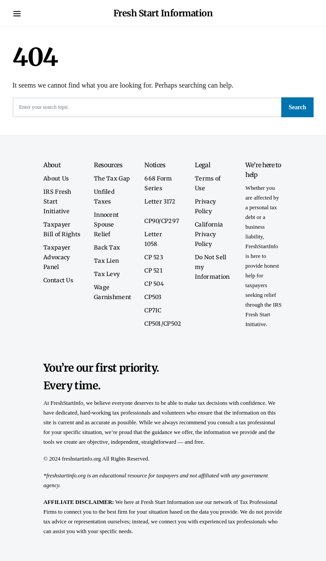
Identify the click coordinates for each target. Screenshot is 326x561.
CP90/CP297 (161, 220)
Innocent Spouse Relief (106, 224)
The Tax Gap (112, 178)
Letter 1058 (153, 239)
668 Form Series (158, 183)
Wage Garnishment (112, 292)
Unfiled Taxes (104, 196)
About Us (56, 178)
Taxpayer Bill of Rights (61, 229)
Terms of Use (208, 183)
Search (297, 107)
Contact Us (58, 280)
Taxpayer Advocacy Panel (56, 257)
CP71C (153, 310)
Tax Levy (107, 273)
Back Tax (107, 247)
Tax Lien (106, 260)
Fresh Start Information (163, 13)
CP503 (153, 296)
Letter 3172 (159, 201)
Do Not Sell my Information (212, 267)
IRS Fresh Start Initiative (57, 201)
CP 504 (154, 283)
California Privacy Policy (209, 234)
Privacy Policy (205, 206)
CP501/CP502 (162, 323)
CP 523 (153, 257)
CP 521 (153, 270)
